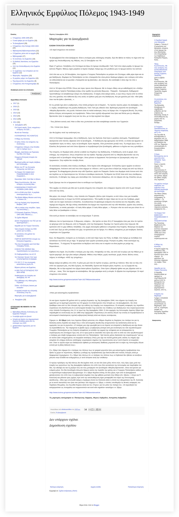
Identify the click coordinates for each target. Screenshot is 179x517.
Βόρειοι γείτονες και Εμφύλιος (25, 267)
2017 (15, 103)
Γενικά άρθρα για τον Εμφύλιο (23, 41)
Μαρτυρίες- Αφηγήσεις (21, 76)
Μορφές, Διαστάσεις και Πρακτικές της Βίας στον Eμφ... (27, 153)
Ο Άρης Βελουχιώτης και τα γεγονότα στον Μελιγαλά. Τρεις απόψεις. (161, 158)
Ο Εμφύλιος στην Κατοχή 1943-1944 (26, 46)
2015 (15, 110)
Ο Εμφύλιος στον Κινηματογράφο (24, 84)
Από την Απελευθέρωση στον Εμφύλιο (26, 66)
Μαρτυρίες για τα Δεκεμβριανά (25, 296)
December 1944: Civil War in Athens (27, 179)
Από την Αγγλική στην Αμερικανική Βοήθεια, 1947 (27, 203)
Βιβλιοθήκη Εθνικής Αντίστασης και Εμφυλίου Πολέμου (25, 313)
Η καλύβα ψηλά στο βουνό (22, 316)
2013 (15, 116)
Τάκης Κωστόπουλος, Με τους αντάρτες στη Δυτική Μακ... (25, 183)
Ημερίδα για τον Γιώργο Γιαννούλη (27, 226)
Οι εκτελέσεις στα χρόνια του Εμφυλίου (160, 101)
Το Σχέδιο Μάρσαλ (21, 218)
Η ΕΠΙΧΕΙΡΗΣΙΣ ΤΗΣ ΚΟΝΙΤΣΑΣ (26, 136)
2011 (15, 122)
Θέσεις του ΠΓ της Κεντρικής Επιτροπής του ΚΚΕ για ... (25, 168)
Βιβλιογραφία (17, 56)
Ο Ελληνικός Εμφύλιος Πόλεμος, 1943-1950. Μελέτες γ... (26, 213)
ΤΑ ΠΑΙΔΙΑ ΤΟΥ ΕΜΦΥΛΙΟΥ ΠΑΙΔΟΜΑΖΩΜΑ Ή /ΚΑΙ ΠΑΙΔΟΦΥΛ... (25, 174)
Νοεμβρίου (19, 300)
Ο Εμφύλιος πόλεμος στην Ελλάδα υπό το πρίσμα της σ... (27, 148)
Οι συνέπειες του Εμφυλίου (22, 59)
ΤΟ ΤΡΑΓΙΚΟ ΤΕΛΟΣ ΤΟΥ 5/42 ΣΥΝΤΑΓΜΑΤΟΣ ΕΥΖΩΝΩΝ (26, 258)
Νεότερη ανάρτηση (56, 487)
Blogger (96, 505)
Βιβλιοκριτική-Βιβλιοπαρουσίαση (24, 51)
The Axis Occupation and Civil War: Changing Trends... (27, 245)
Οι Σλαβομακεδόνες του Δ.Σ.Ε (25, 254)
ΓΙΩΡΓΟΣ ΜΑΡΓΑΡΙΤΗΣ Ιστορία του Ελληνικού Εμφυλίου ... (27, 240)
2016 (15, 106)
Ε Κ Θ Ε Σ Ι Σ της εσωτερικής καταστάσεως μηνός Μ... (25, 263)
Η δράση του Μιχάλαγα (158, 295)
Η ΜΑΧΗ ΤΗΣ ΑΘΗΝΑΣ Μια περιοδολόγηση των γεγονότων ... (28, 250)
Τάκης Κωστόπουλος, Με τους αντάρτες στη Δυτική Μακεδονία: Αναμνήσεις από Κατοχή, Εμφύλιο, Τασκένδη (161, 69)
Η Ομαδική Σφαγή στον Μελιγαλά (160, 41)
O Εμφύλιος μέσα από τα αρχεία (24, 53)
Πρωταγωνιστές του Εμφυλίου (23, 81)
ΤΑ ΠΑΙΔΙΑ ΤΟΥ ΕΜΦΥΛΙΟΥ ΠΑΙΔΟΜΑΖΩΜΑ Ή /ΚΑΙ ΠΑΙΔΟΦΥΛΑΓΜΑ (161, 217)
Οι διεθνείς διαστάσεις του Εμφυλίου (25, 61)
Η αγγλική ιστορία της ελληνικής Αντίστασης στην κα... (26, 291)
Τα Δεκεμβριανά (61, 412)
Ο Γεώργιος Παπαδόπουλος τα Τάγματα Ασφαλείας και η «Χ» (161, 129)
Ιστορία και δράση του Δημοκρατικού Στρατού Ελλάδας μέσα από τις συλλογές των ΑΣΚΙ (25, 321)
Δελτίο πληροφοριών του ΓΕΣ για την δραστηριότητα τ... (28, 222)
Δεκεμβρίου (19, 125)
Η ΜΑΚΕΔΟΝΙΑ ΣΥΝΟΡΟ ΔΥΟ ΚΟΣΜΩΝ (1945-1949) (25, 188)
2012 (15, 119)
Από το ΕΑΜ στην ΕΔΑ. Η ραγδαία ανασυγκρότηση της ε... (27, 193)
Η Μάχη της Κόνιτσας (22, 139)
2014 (15, 113)
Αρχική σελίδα (96, 487)
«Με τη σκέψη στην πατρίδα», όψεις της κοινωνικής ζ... (27, 208)
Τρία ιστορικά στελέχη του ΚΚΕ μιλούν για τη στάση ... (26, 230)
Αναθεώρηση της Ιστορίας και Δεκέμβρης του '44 (25, 276)
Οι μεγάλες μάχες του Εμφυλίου (24, 78)
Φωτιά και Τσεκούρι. (22, 133)
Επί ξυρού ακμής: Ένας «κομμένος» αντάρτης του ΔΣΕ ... (27, 128)
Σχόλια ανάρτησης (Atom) (68, 491)
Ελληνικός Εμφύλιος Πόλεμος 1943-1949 (78, 12)
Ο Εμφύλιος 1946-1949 (21, 38)
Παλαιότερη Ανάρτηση (136, 487)
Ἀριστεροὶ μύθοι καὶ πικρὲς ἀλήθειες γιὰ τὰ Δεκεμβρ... (27, 163)
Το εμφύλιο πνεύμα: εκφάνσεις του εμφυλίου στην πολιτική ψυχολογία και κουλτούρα (161, 187)
